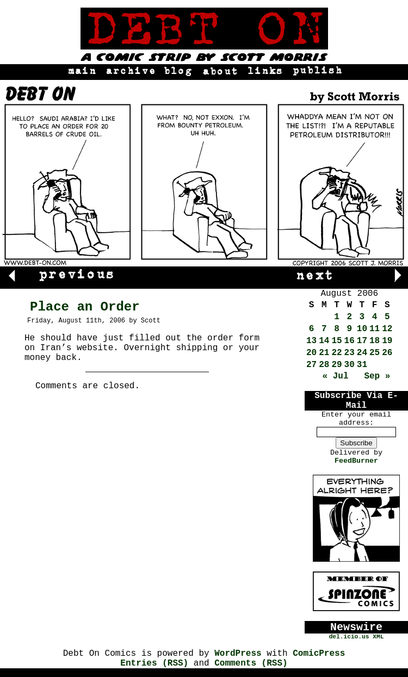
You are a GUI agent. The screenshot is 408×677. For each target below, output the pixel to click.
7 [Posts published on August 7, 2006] (324, 329)
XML (378, 636)
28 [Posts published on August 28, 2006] (324, 365)
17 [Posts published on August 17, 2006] (362, 341)
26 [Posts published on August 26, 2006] (387, 353)
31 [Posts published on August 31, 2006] (362, 365)
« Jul (336, 376)
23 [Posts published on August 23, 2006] (349, 353)
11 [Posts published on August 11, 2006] (374, 329)
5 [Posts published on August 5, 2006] (387, 317)
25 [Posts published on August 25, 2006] (374, 353)
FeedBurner (356, 461)
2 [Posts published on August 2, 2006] (349, 317)
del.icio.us (349, 636)
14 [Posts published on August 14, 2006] (324, 341)
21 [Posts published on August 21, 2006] (324, 353)
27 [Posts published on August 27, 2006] (311, 365)
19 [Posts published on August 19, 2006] (387, 341)
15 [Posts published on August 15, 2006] (336, 341)
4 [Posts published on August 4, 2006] (375, 317)
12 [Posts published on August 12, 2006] (387, 329)
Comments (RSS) (250, 663)
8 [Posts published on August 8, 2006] (336, 329)
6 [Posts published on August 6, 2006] (311, 329)
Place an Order (85, 307)
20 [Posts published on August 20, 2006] (311, 353)
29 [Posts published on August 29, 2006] (336, 365)
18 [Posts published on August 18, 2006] (374, 341)
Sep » (377, 376)
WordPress (237, 654)
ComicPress (319, 654)
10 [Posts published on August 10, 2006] (362, 329)
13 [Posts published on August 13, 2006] (311, 341)
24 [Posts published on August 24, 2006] (362, 353)
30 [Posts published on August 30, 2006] (349, 365)
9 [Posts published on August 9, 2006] (349, 329)
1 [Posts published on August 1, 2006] (336, 317)
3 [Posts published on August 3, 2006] (362, 317)
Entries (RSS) (154, 663)
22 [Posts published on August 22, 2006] (336, 353)
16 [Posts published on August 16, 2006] (349, 341)
